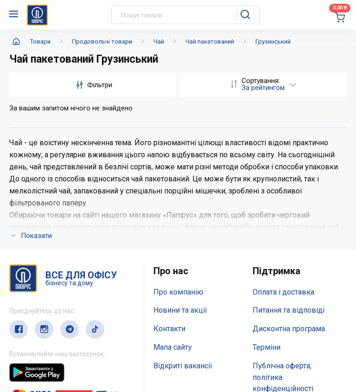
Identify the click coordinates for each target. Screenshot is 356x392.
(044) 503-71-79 (52, 331)
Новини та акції (180, 186)
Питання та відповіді (288, 186)
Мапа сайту (172, 223)
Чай (158, 41)
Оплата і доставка (283, 168)
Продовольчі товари (102, 41)
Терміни (266, 223)
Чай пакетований (209, 41)
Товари (40, 41)
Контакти (169, 205)
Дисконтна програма (289, 205)
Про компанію (178, 168)
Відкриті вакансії (182, 242)
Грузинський (273, 41)
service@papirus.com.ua (54, 349)
